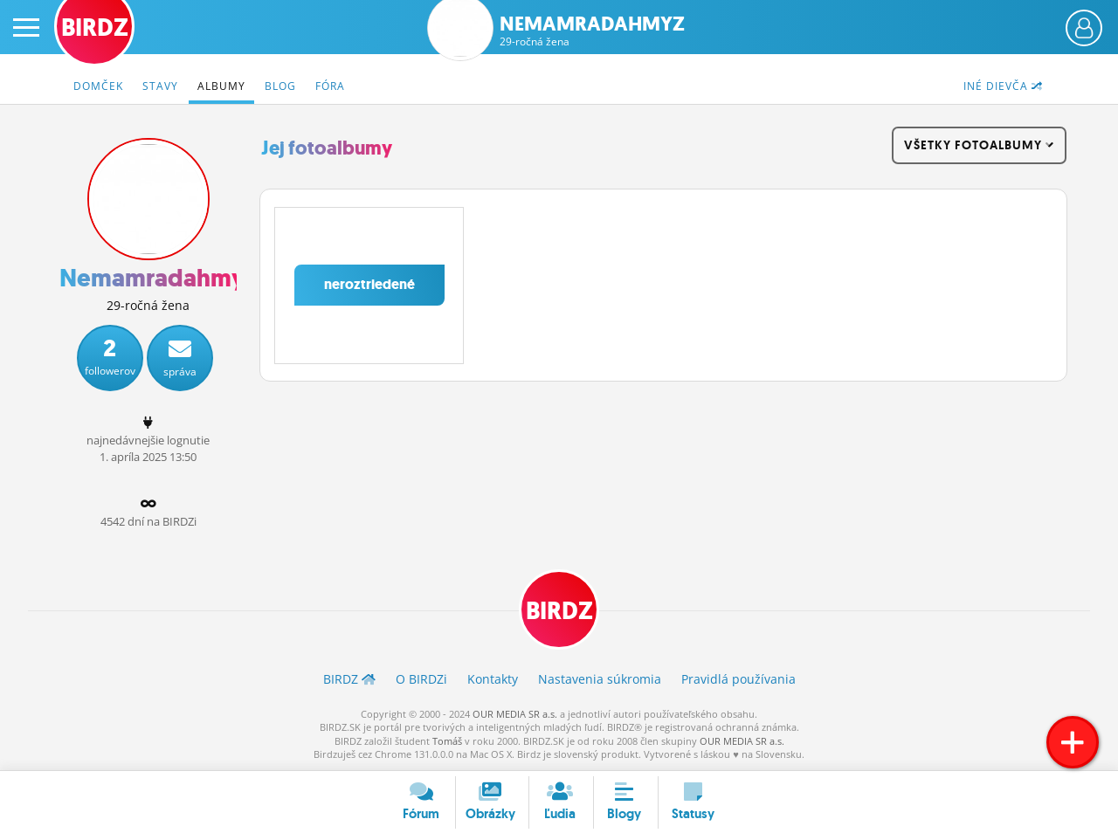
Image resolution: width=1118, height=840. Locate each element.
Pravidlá (738, 679)
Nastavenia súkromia (599, 679)
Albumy (221, 86)
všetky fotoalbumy (979, 145)
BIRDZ (559, 611)
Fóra (330, 86)
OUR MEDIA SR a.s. (515, 713)
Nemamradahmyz (592, 31)
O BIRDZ (421, 679)
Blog (280, 86)
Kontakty (492, 679)
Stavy (160, 86)
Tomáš (447, 740)
